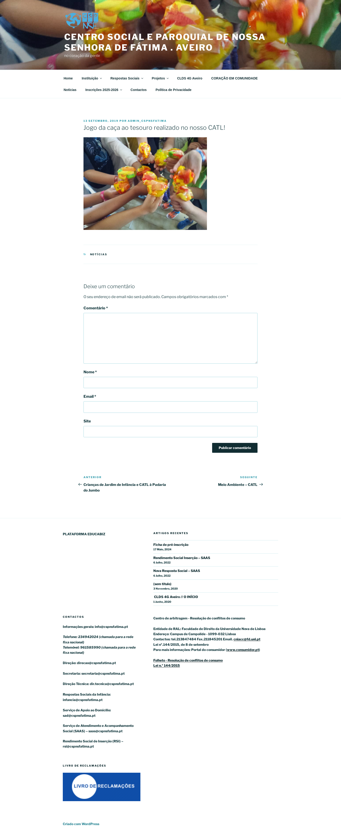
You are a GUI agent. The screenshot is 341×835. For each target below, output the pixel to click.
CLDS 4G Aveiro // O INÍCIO (175, 597)
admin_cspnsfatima (147, 120)
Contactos (139, 90)
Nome (90, 372)
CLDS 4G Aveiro (189, 78)
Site (87, 421)
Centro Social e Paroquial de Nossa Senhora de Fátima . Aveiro (165, 42)
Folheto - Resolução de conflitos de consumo (188, 660)
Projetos (160, 78)
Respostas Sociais (127, 78)
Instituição (92, 78)
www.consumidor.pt (243, 650)
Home (68, 78)
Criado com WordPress (81, 824)
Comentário (95, 308)
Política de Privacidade (174, 90)
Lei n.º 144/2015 (166, 665)
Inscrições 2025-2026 (104, 90)
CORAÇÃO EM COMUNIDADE (234, 78)
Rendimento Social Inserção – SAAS (181, 558)
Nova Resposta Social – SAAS (176, 571)
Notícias (70, 90)
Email (89, 396)
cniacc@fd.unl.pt (247, 639)
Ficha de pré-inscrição (170, 545)
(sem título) (162, 584)
